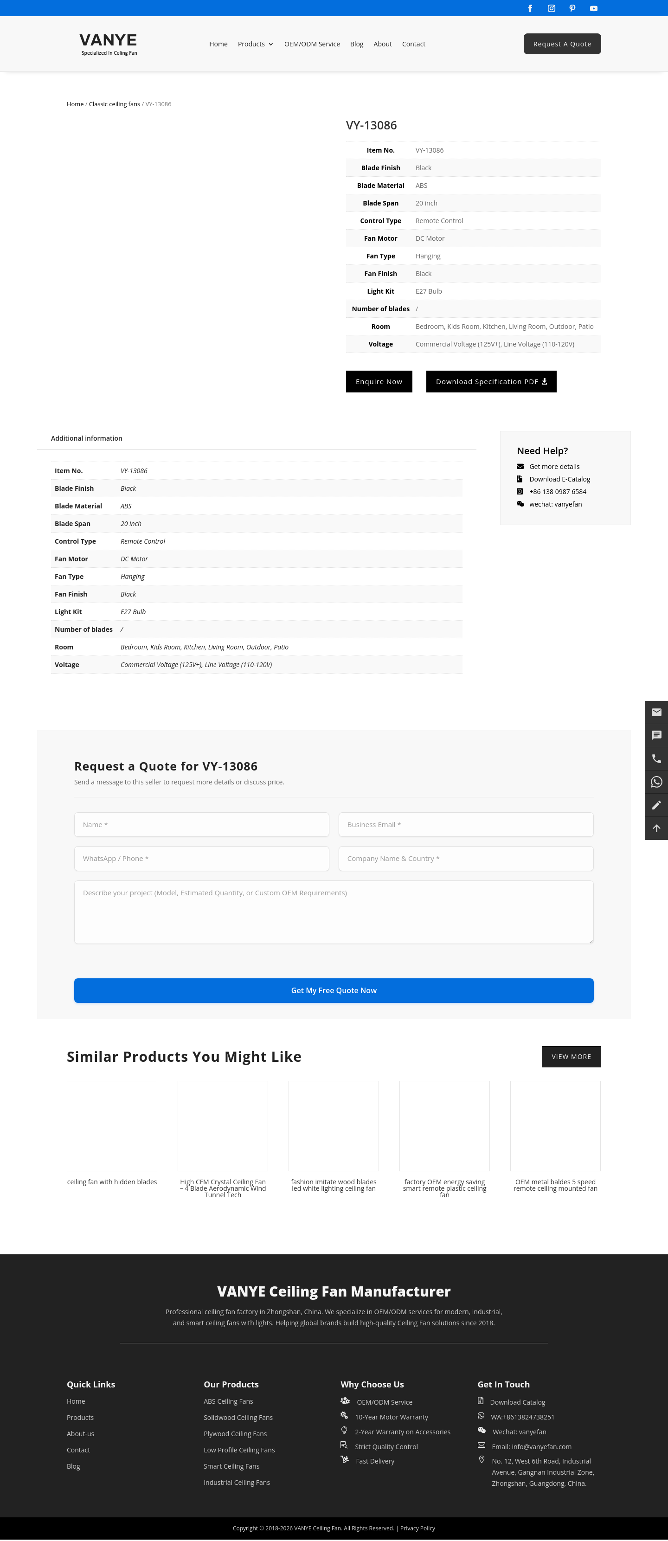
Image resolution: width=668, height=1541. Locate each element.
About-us (80, 1435)
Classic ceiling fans (114, 104)
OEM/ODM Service (312, 43)
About (383, 43)
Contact (413, 43)
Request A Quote (562, 43)
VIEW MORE (571, 1057)
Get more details (554, 466)
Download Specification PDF (487, 381)
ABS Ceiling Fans (228, 1403)
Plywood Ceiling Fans (235, 1435)
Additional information (86, 438)
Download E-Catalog (559, 479)
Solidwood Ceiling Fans (238, 1419)
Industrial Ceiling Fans (237, 1484)
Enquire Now (379, 381)
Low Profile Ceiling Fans (239, 1451)
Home (218, 43)
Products (251, 43)
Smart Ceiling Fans (231, 1468)
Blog (357, 43)
